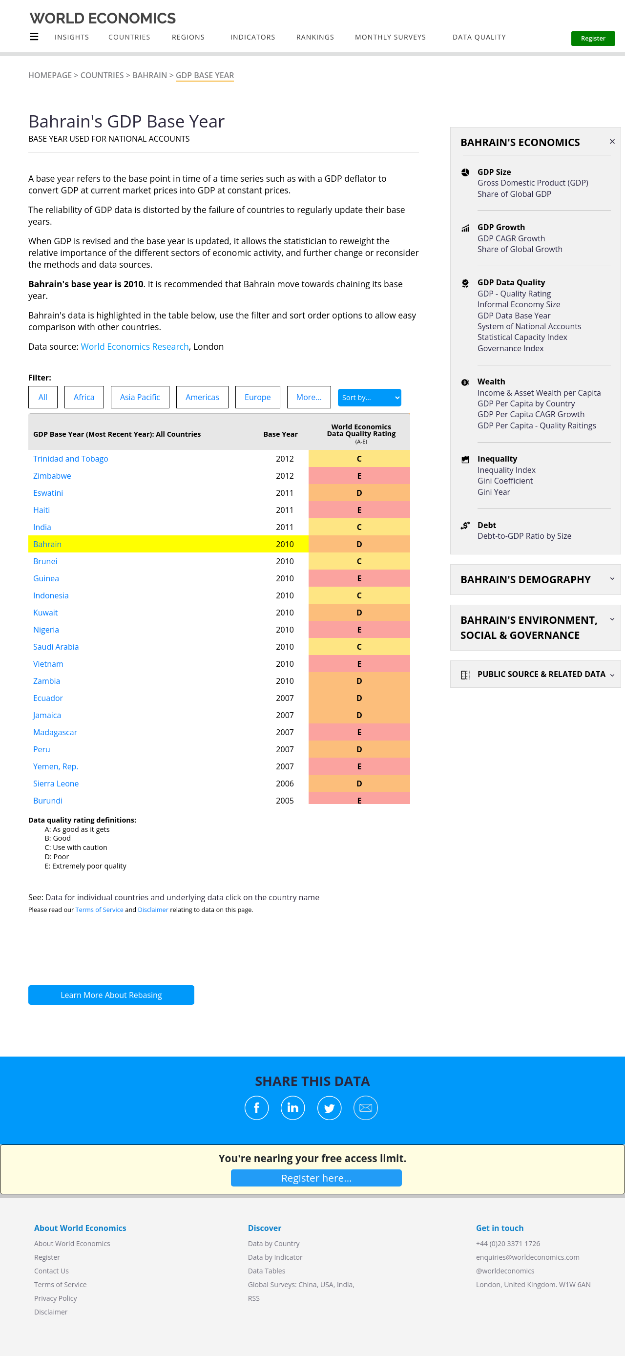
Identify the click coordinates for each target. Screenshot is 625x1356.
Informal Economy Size (519, 304)
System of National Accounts (529, 326)
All (43, 397)
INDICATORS (252, 37)
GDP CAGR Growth (511, 238)
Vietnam (48, 663)
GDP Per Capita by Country (526, 403)
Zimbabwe (52, 475)
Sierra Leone (56, 783)
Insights (72, 37)
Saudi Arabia (56, 646)
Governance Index (511, 348)
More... (309, 397)
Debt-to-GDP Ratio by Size (524, 535)
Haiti (41, 510)
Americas (202, 397)
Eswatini (48, 492)
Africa (84, 397)
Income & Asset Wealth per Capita (539, 392)
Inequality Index (507, 470)
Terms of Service (100, 909)
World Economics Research (135, 346)
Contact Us (51, 1270)
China (307, 1284)
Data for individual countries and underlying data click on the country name (182, 897)
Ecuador (48, 698)
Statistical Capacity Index (522, 337)
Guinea (46, 578)
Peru (41, 749)
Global (258, 1284)
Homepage (50, 75)
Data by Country (274, 1243)
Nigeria (46, 629)
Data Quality (479, 37)
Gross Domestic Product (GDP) (533, 182)
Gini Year (494, 492)
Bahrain (149, 75)
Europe (258, 397)
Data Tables (266, 1270)
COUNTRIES (129, 37)
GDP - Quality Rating (514, 293)
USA (326, 1284)
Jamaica (47, 715)
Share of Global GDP (514, 194)
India (42, 527)
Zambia (47, 681)
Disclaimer (153, 909)
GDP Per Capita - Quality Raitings (537, 425)
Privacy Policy (55, 1298)
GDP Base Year (205, 75)
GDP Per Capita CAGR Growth (531, 414)
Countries (102, 75)
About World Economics (72, 1243)
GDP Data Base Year (514, 315)
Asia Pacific (140, 397)
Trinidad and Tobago (70, 458)
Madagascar (55, 732)
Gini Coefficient (505, 480)
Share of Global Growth (520, 249)
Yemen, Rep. (56, 766)
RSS (254, 1298)
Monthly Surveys (390, 37)
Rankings (315, 37)
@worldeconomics (505, 1270)
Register (47, 1257)
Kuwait (45, 612)
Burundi (47, 800)
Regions (188, 37)
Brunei (45, 561)
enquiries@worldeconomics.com (528, 1257)
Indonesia (51, 595)
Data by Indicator (275, 1257)
